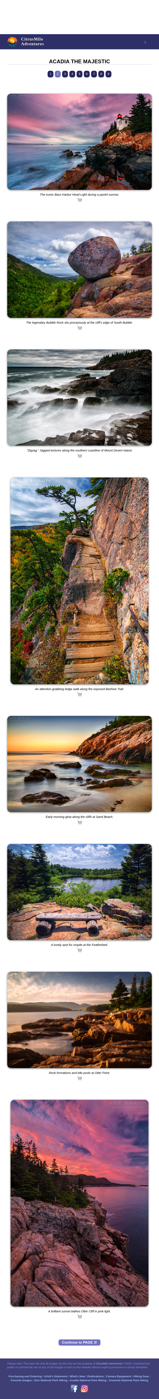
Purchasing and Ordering (25, 1376)
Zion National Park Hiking (50, 1380)
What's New (77, 1376)
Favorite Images (21, 1380)
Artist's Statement (55, 1376)
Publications (95, 1376)
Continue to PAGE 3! (79, 1342)
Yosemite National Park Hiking (128, 1380)
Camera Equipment (118, 1376)
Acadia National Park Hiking (88, 1380)
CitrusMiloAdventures (32, 41)
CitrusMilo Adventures (109, 1363)
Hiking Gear (141, 1376)
